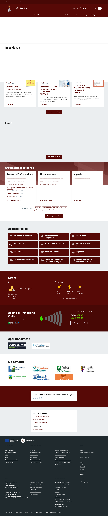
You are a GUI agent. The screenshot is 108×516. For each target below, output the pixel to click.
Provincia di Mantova (20, 2)
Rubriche (82, 474)
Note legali (57, 497)
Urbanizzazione (79, 15)
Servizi (28, 15)
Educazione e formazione (61, 450)
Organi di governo (9, 450)
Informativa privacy (60, 494)
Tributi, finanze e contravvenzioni (63, 462)
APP (32, 512)
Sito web (8, 82)
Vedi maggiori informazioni (80, 323)
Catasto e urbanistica (35, 460)
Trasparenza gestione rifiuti (62, 485)
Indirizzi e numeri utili (60, 487)
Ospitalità (82, 467)
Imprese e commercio (60, 455)
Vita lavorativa (58, 465)
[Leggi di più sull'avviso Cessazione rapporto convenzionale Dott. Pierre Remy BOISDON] (45, 103)
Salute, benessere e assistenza (63, 460)
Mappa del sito (8, 512)
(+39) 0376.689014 (12, 494)
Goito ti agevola (59, 504)
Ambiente (32, 450)
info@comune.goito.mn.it (14, 496)
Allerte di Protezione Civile (87, 452)
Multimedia (83, 472)
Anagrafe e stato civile (35, 452)
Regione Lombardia (10, 2)
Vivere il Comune (38, 15)
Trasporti (57, 489)
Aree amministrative (10, 452)
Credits (26, 512)
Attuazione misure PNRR (61, 506)
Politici (6, 457)
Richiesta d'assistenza (35, 492)
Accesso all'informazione (66, 15)
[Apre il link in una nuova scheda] (17, 345)
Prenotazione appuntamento (37, 485)
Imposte (87, 15)
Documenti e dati (9, 462)
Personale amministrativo (11, 460)
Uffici (6, 455)
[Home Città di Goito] (16, 8)
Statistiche (18, 512)
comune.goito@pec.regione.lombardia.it (18, 498)
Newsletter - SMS (34, 489)
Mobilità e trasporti (60, 457)
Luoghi (81, 464)
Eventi (81, 462)
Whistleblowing (34, 494)
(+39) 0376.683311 (15, 492)
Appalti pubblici (34, 455)
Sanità (42, 82)
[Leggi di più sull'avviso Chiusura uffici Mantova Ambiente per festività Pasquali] (79, 103)
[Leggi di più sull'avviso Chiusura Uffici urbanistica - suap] (11, 103)
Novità (21, 15)
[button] (100, 8)
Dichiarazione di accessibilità (63, 499)
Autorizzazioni (33, 457)
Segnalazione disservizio (36, 487)
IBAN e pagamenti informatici (63, 501)
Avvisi (81, 450)
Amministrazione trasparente (63, 482)
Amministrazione (11, 15)
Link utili (57, 492)
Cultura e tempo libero (35, 462)
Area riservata (39, 512)
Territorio (82, 469)
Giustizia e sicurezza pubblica (62, 452)
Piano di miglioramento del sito (54, 512)
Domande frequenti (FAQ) (36, 482)
